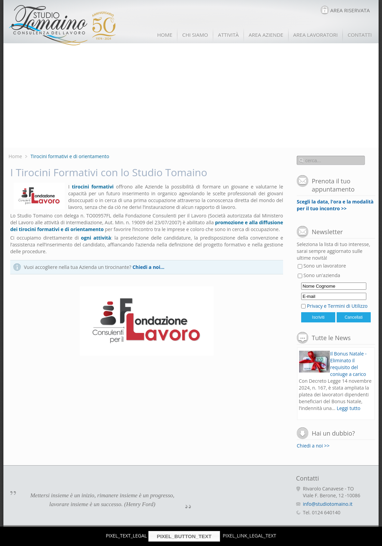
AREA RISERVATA (350, 10)
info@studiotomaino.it (327, 504)
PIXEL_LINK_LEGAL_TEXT (249, 535)
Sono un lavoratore (322, 265)
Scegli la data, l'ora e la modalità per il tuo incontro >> (335, 205)
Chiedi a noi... (148, 267)
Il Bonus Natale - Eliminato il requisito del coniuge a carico (348, 363)
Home (15, 156)
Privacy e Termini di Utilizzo (337, 306)
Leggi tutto (349, 408)
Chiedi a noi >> (313, 445)
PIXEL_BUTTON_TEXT (184, 536)
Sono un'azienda (319, 275)
